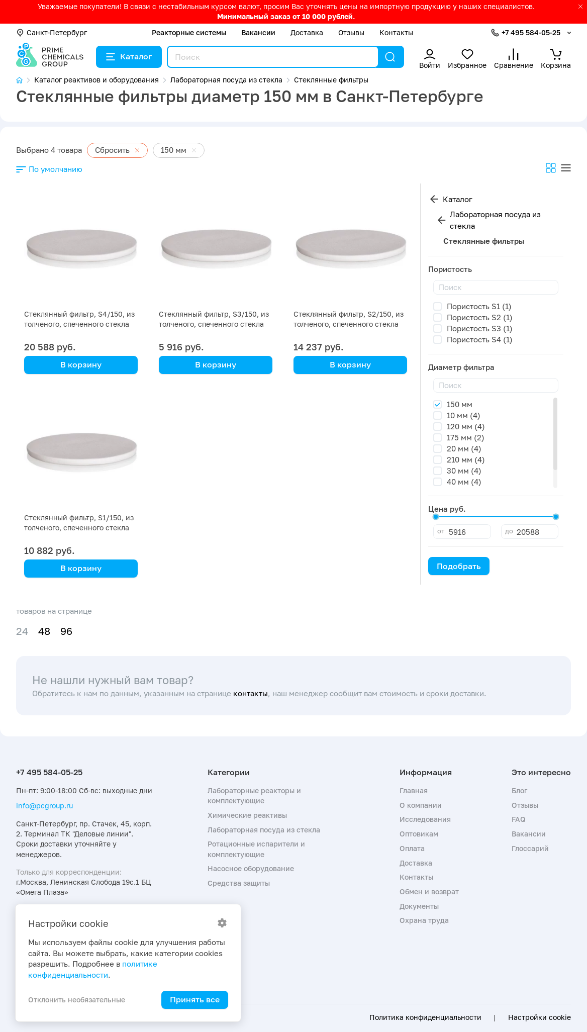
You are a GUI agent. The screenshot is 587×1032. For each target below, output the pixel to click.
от (440, 531)
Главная (414, 790)
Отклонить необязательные (76, 999)
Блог (519, 790)
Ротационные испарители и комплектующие (256, 848)
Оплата (412, 848)
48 (44, 631)
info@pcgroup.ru (44, 805)
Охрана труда (424, 920)
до (509, 531)
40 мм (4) (464, 481)
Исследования (425, 819)
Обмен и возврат (429, 891)
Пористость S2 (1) (480, 317)
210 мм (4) (466, 459)
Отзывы (351, 32)
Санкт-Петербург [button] (51, 32)
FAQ (519, 819)
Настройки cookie (539, 1017)
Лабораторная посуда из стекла (495, 220)
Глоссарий (530, 848)
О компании (421, 805)
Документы (419, 906)
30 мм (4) (464, 470)
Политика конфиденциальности (425, 1017)
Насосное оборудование (251, 868)
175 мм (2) (465, 437)
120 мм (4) (466, 426)
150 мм (459, 404)
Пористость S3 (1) (480, 328)
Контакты (396, 32)
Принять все (195, 999)
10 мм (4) (463, 415)
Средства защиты (239, 883)
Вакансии (258, 32)
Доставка (306, 32)
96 (66, 631)
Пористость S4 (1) (480, 339)
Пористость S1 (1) (479, 306)
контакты (250, 693)
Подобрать (459, 566)
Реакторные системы (189, 32)
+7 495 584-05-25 (531, 32)
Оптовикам (419, 833)
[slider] (436, 517)
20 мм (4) (464, 448)
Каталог (129, 56)
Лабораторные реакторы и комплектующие (254, 795)
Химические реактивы (247, 815)
